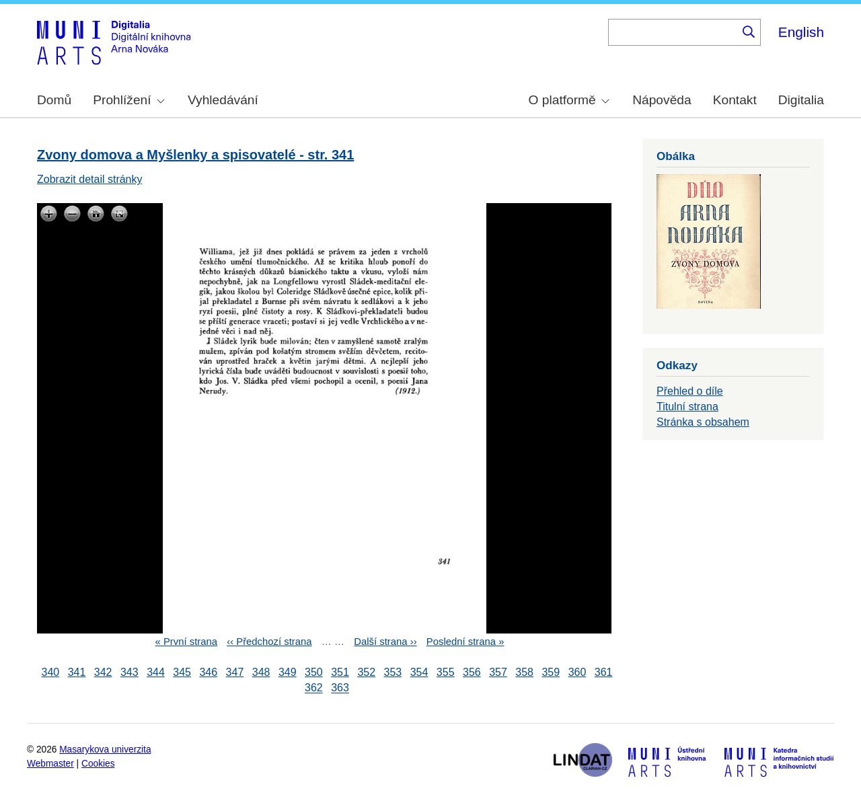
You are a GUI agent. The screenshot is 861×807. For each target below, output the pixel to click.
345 (182, 672)
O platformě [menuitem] (569, 99)
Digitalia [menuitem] (801, 99)
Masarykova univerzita (105, 749)
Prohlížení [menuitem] (128, 99)
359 (550, 672)
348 (261, 672)
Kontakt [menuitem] (735, 99)
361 (604, 672)
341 (77, 672)
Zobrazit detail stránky (90, 179)
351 (340, 672)
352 (366, 672)
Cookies (98, 764)
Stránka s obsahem (703, 422)
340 (51, 672)
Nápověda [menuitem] (661, 99)
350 (314, 672)
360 (577, 672)
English (801, 32)
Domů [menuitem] (54, 99)
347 (235, 672)
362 (314, 688)
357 (498, 672)
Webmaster (50, 764)
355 (446, 672)
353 (393, 672)
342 (103, 672)
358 (524, 672)
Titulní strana (687, 406)
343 (129, 672)
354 (419, 672)
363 (340, 688)
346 (208, 672)
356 (472, 672)
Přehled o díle (690, 391)
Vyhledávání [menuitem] (223, 99)
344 (156, 672)
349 (287, 672)
